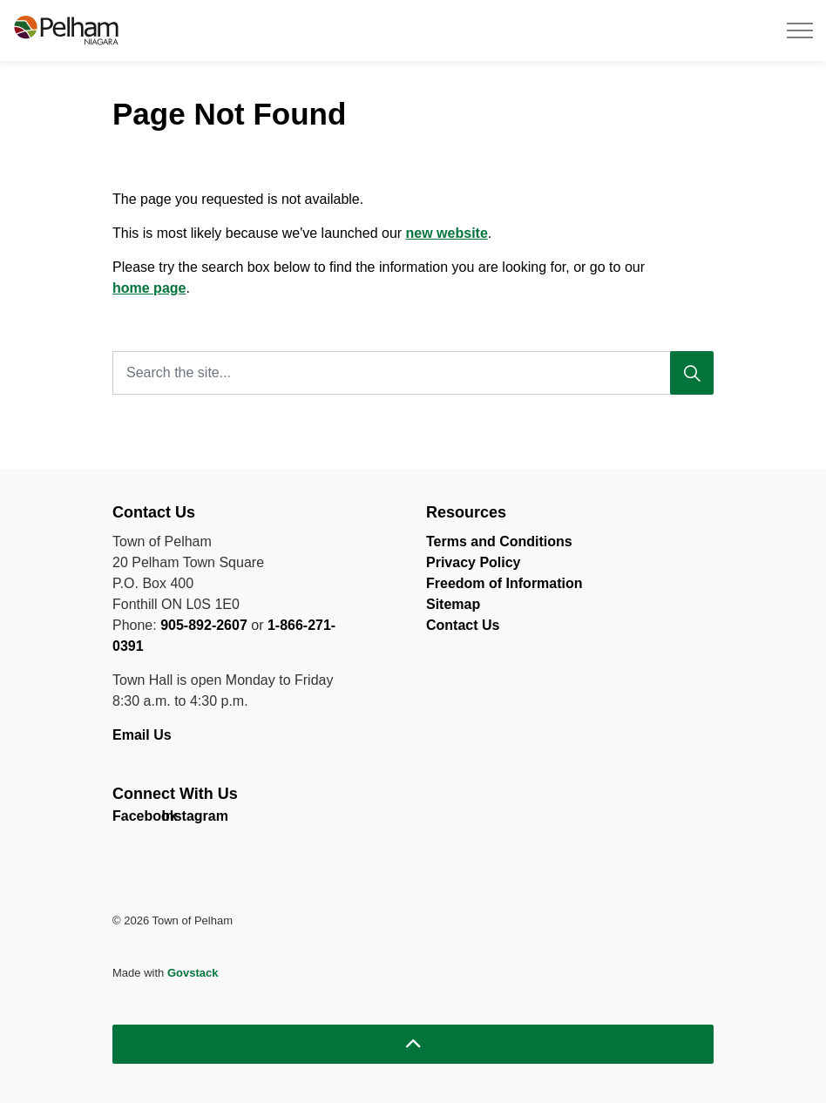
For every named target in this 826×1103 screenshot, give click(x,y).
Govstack (193, 972)
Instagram (176, 819)
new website (447, 233)
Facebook (127, 819)
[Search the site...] (413, 373)
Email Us (143, 734)
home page (149, 288)
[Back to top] (413, 1044)
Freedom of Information (504, 583)
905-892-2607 (203, 625)
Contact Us (462, 625)
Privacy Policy (473, 562)
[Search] (692, 373)
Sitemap (453, 604)
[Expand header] (800, 30)
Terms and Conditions (499, 541)
